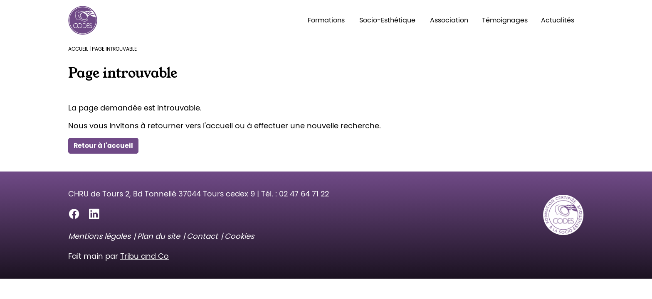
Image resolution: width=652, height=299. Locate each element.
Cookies (239, 236)
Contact (202, 236)
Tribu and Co (144, 256)
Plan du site (158, 236)
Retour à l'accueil (103, 145)
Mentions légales (99, 236)
